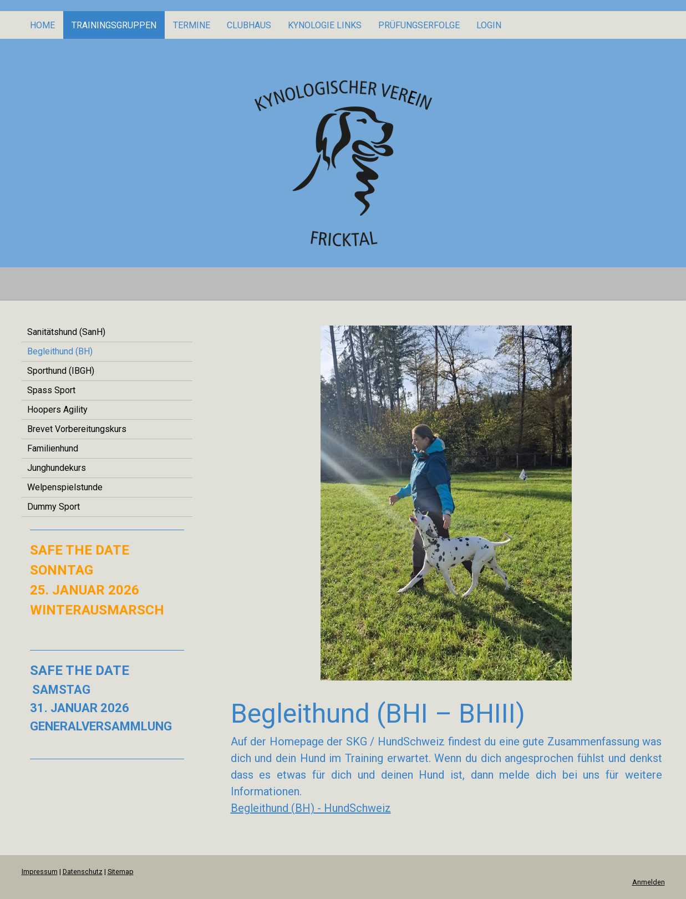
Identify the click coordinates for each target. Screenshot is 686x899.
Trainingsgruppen (114, 25)
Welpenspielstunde (65, 487)
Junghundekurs (56, 468)
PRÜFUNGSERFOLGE (419, 25)
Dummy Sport (53, 506)
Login (488, 25)
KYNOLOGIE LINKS (325, 25)
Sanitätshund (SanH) (66, 332)
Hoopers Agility (57, 409)
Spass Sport (51, 390)
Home (42, 25)
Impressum (40, 871)
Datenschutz (83, 871)
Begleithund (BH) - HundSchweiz (311, 808)
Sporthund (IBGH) (60, 370)
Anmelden (648, 882)
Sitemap (121, 871)
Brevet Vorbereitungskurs (76, 429)
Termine (191, 25)
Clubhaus (249, 25)
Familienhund (52, 448)
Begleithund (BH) (60, 351)
